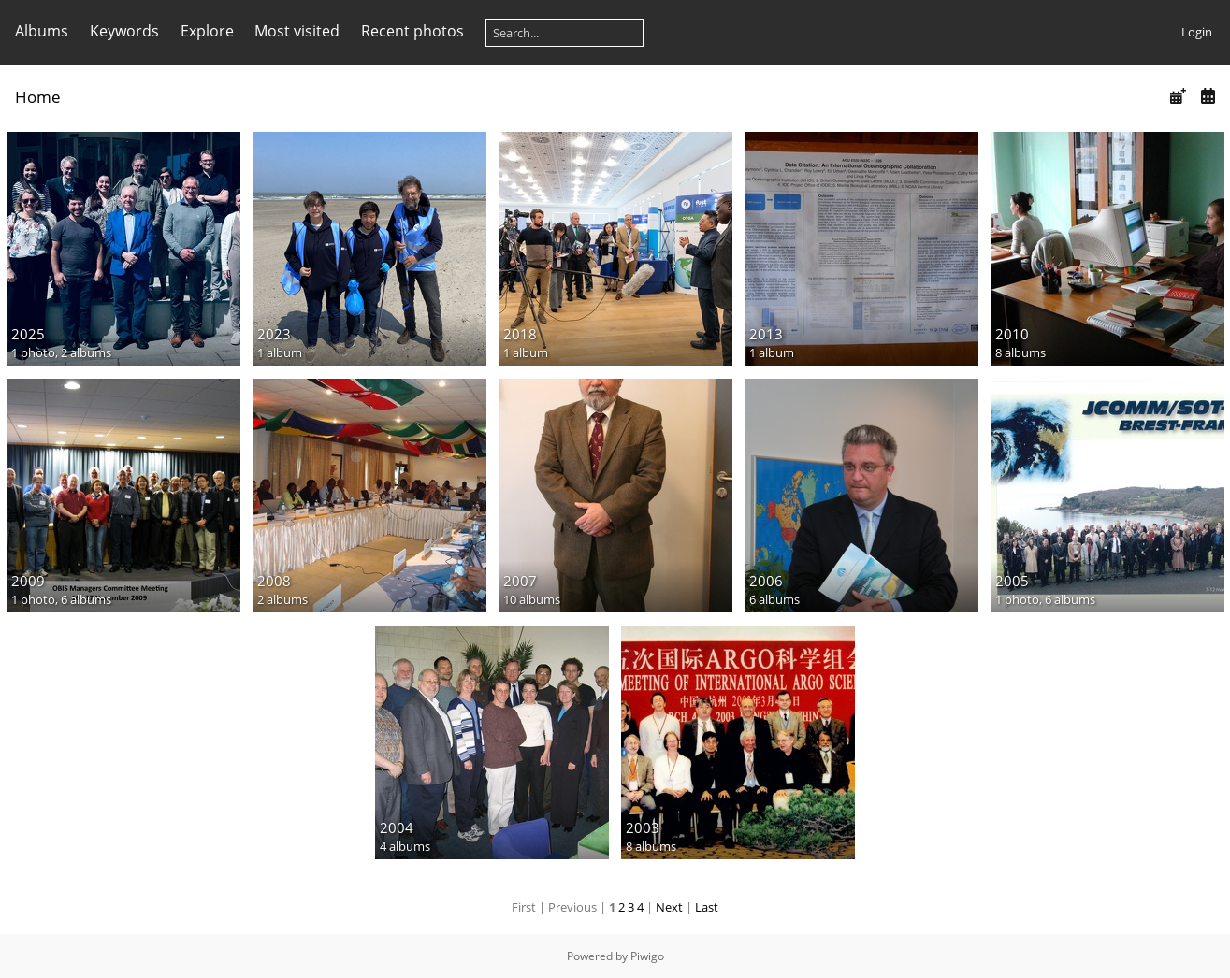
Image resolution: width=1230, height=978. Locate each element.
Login (1196, 31)
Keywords (124, 31)
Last (706, 907)
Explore (207, 31)
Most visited (297, 31)
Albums (41, 31)
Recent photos (412, 31)
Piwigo (647, 956)
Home (38, 97)
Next (669, 907)
